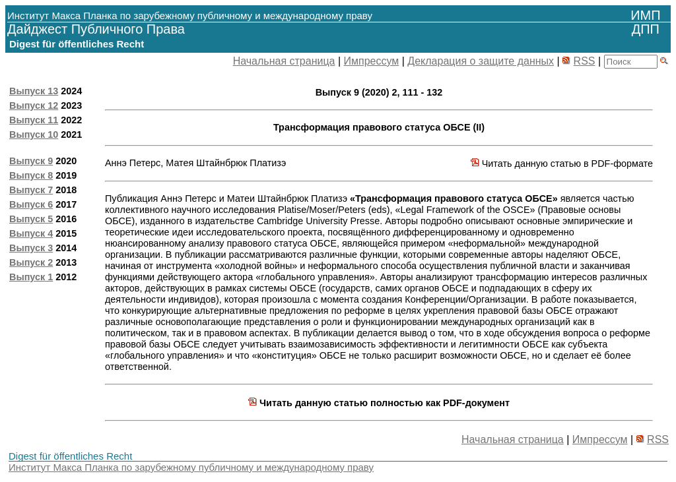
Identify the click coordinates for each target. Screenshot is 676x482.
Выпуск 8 (31, 175)
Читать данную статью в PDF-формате (562, 163)
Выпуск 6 (31, 204)
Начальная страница (284, 61)
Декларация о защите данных (480, 61)
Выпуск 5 (31, 219)
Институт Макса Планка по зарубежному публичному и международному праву (191, 467)
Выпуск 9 (31, 161)
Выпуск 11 (33, 120)
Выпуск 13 (33, 91)
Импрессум (371, 61)
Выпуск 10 (33, 134)
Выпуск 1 (31, 277)
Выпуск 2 (31, 262)
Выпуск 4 (31, 233)
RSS (584, 61)
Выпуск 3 (31, 248)
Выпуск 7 (31, 190)
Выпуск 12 (33, 105)
